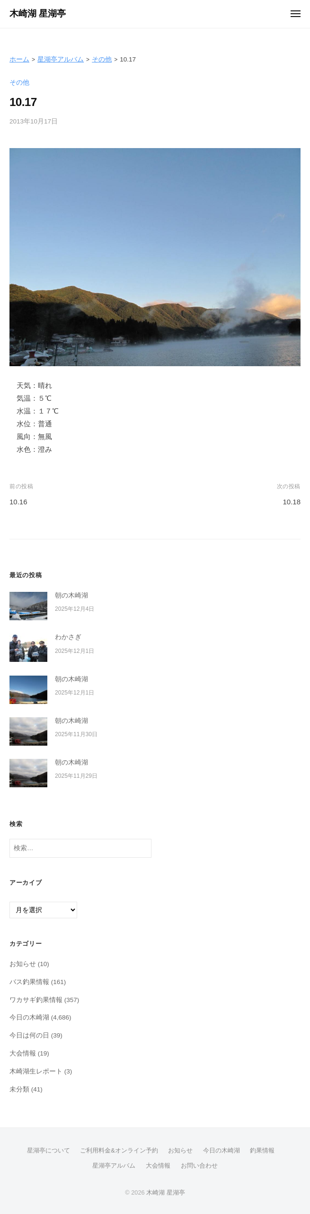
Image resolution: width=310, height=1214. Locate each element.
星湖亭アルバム (60, 59)
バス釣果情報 (29, 981)
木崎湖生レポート (35, 1071)
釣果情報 (262, 1150)
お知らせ (22, 964)
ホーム (19, 59)
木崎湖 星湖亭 (37, 13)
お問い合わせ (199, 1165)
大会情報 (22, 1053)
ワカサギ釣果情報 (35, 999)
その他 (102, 59)
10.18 (292, 502)
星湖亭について (48, 1150)
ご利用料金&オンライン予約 (119, 1150)
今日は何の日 (29, 1035)
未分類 (19, 1089)
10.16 (18, 502)
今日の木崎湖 (29, 1017)
